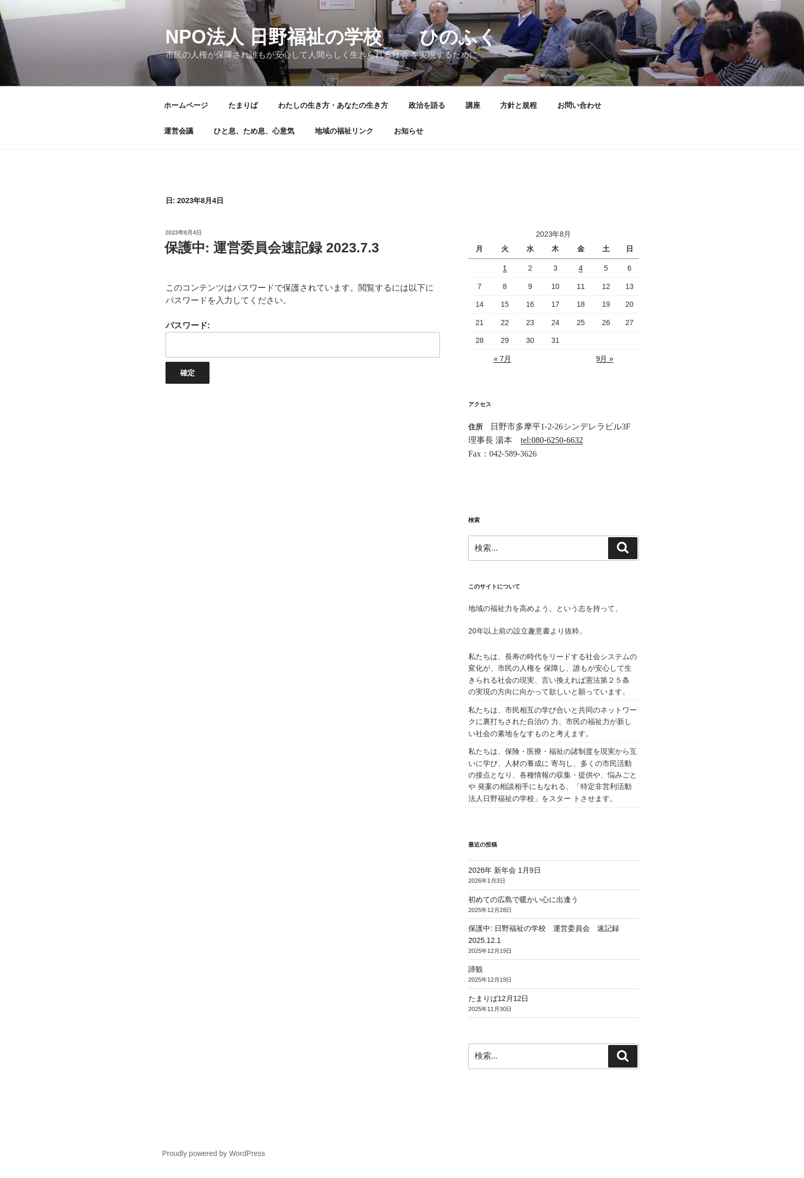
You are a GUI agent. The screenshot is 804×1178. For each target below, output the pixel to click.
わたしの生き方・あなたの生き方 (333, 105)
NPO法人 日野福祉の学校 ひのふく (331, 37)
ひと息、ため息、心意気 (254, 131)
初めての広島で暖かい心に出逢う (523, 899)
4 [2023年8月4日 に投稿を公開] (581, 268)
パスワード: (303, 339)
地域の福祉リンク (344, 131)
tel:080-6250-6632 (552, 440)
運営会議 (178, 131)
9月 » (604, 358)
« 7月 (502, 358)
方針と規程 (518, 105)
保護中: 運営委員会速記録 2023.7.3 (271, 247)
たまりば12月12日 (498, 998)
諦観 (475, 969)
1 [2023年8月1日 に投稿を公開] (505, 268)
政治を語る (427, 105)
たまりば (243, 105)
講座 (473, 105)
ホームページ (186, 105)
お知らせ (408, 131)
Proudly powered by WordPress (214, 1153)
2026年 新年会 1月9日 (504, 870)
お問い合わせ (579, 105)
